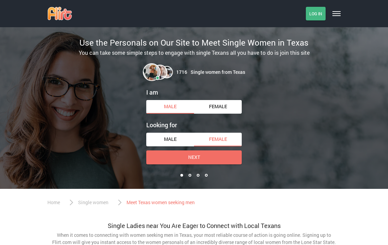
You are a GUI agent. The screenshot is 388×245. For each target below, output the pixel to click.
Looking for (161, 125)
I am (152, 92)
